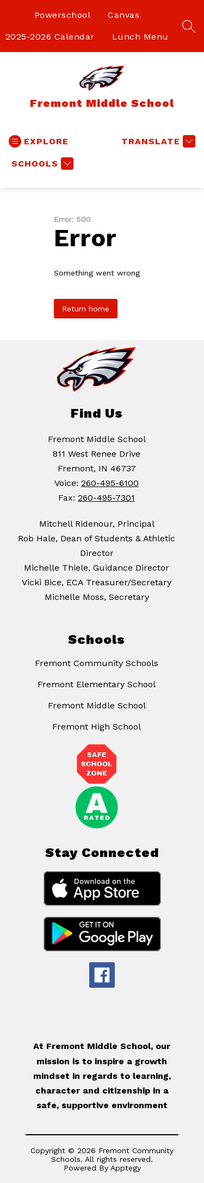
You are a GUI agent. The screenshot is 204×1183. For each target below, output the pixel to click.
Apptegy (125, 1167)
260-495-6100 (110, 483)
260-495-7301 (106, 498)
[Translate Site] (157, 141)
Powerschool (62, 15)
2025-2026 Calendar (50, 36)
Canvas (123, 15)
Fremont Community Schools (96, 663)
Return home (85, 308)
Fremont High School (96, 726)
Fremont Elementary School (97, 684)
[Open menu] (39, 141)
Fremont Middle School (97, 705)
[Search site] (188, 26)
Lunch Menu (140, 36)
